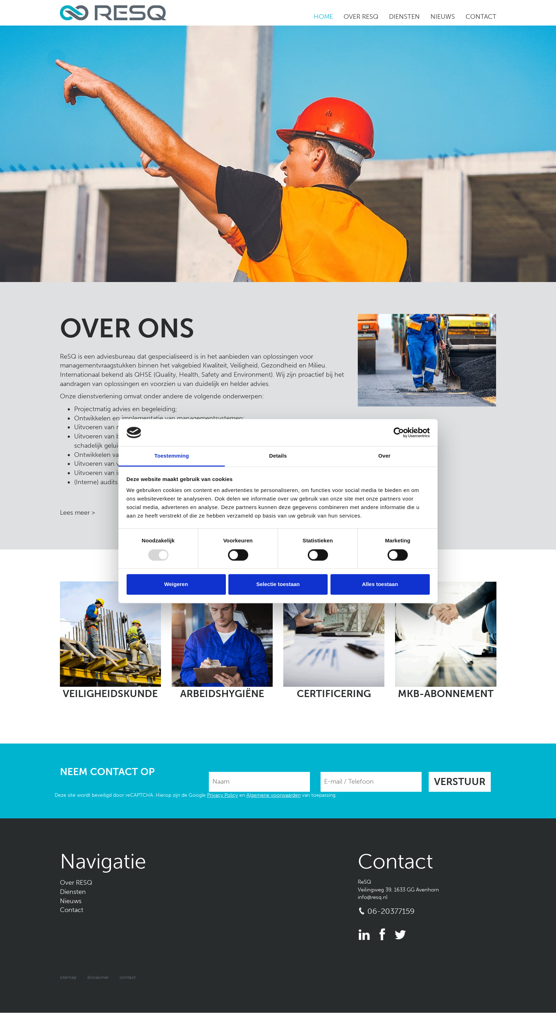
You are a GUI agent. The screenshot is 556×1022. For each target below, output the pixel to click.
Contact (481, 17)
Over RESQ (361, 17)
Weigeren (176, 584)
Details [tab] (278, 456)
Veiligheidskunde (110, 694)
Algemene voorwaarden (273, 795)
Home (323, 17)
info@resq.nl (373, 897)
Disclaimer (98, 977)
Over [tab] (384, 456)
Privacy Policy (222, 795)
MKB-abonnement (446, 694)
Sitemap (68, 977)
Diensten (404, 17)
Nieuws (442, 17)
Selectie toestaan (278, 584)
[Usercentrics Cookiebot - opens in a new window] (399, 432)
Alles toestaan (380, 584)
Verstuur (459, 782)
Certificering (334, 694)
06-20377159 (391, 911)
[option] (278, 154)
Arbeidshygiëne (222, 694)
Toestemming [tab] (171, 456)
